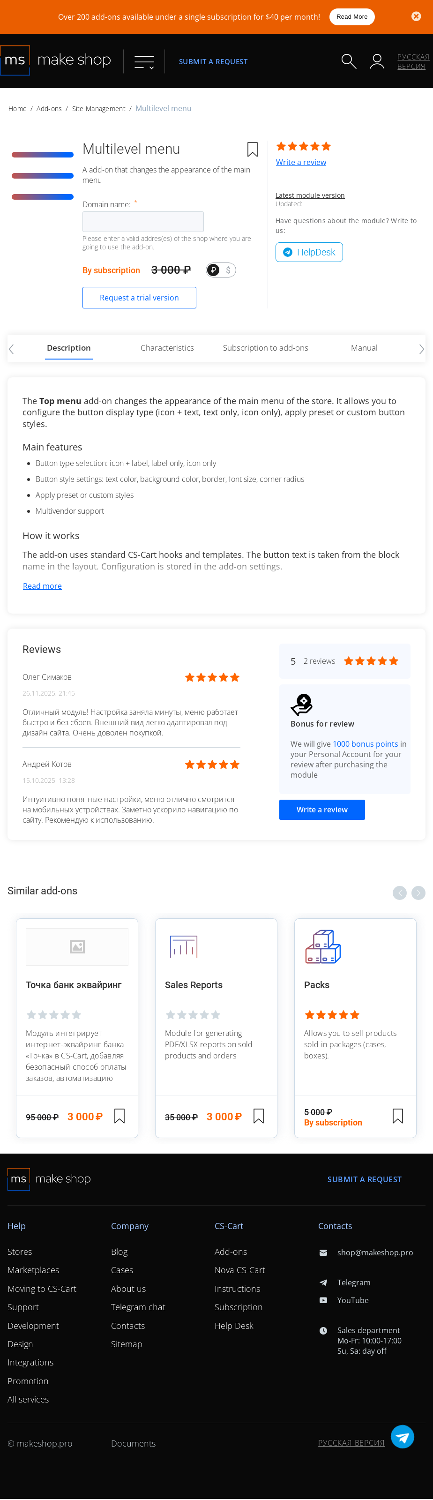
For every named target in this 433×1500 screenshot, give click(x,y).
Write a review (301, 162)
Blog (119, 1253)
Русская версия (413, 61)
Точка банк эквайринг (75, 986)
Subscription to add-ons (265, 347)
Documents (133, 1444)
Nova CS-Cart (240, 1271)
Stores (19, 1253)
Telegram (344, 1284)
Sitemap (126, 1344)
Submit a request (213, 61)
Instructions (237, 1289)
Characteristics (167, 347)
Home (17, 108)
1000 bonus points (365, 745)
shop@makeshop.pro (365, 1254)
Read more (42, 587)
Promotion (28, 1382)
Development (33, 1326)
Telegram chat (138, 1308)
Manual (364, 347)
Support (23, 1308)
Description (69, 347)
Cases (122, 1271)
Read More (352, 16)
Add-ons (49, 108)
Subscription (239, 1308)
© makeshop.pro (40, 1444)
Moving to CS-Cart (41, 1289)
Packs (316, 986)
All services (28, 1400)
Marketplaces (33, 1271)
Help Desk (234, 1326)
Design (20, 1344)
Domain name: (107, 204)
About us (128, 1289)
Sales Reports (194, 986)
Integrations (30, 1363)
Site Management (99, 108)
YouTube (343, 1302)
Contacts (128, 1326)
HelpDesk (316, 252)
